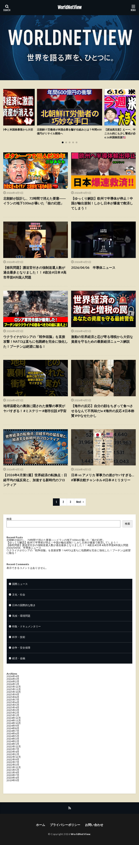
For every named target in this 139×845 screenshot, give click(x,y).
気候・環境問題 (21, 615)
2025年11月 (14, 689)
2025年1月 (13, 715)
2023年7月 (13, 749)
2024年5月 (13, 736)
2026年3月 (13, 678)
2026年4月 (13, 676)
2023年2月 (13, 754)
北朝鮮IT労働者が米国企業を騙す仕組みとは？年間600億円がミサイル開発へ (69, 131)
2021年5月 (13, 770)
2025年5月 (13, 704)
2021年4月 (13, 772)
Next (78, 502)
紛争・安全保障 (21, 647)
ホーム (40, 825)
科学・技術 (18, 637)
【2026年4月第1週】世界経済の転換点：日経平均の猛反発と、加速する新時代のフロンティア (35, 480)
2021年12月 (14, 767)
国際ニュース (20, 584)
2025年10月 (14, 691)
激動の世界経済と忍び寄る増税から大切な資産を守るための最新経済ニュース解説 (102, 339)
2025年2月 (13, 712)
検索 (9, 518)
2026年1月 (13, 684)
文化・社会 (18, 594)
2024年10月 (14, 723)
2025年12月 (14, 686)
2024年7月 (13, 730)
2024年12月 (14, 717)
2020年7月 (13, 775)
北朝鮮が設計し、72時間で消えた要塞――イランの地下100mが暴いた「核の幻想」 (34, 200)
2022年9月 (13, 759)
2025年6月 (13, 702)
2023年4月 (13, 751)
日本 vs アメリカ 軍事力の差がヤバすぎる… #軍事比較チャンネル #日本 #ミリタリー (102, 477)
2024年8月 (13, 728)
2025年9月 (13, 694)
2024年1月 (13, 743)
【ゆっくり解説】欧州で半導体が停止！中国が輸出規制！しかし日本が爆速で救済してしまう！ (102, 203)
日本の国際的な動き (24, 605)
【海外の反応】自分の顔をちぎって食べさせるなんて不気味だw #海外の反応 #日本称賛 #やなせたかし (102, 411)
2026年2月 (13, 681)
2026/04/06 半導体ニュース (93, 267)
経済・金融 (18, 658)
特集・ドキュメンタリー (26, 626)
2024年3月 (13, 738)
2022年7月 (13, 762)
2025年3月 (13, 710)
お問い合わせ (94, 825)
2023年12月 (14, 746)
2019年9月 (13, 780)
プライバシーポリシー (65, 825)
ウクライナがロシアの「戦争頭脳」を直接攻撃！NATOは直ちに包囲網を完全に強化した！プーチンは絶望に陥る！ (35, 341)
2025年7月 (13, 699)
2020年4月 (13, 777)
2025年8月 (13, 697)
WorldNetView (70, 7)
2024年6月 (13, 733)
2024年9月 (13, 725)
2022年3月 (13, 764)
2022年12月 (14, 757)
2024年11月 (14, 720)
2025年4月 (13, 707)
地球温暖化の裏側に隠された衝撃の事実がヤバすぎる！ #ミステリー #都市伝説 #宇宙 (34, 408)
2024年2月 (13, 741)
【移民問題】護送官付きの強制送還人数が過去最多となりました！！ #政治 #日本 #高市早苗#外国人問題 (34, 272)
